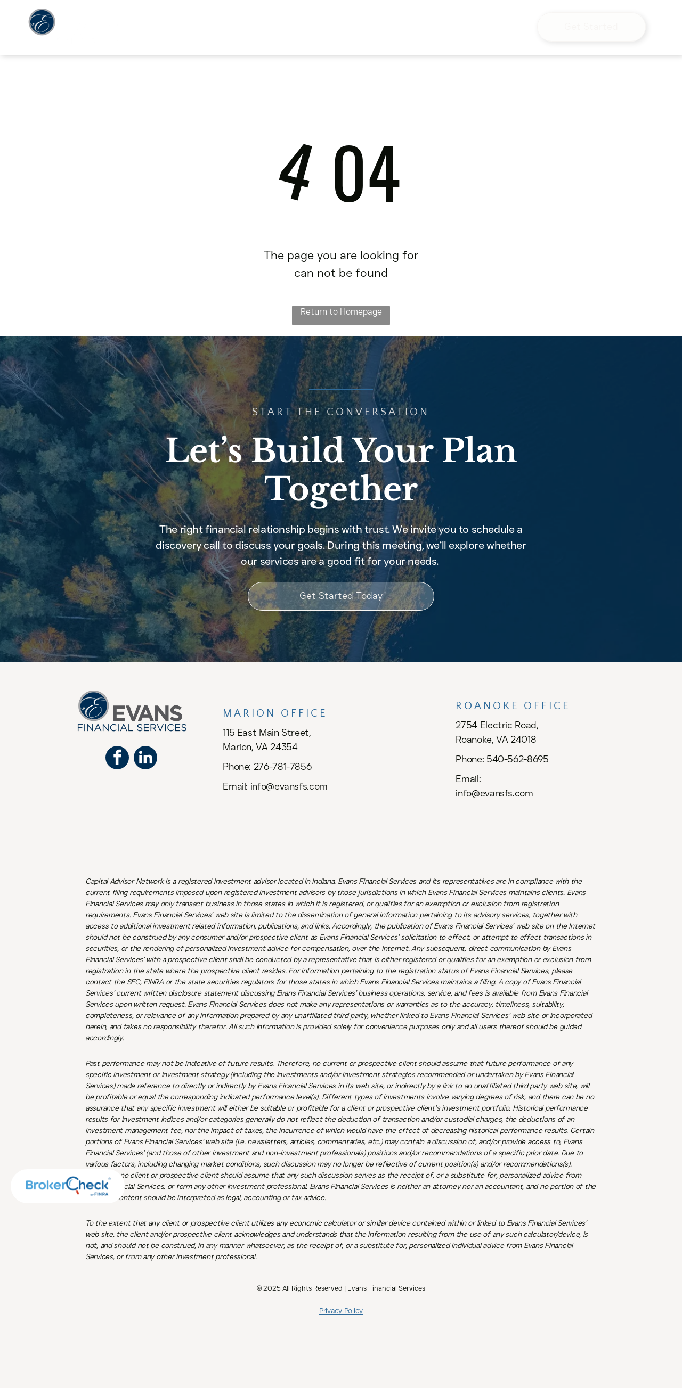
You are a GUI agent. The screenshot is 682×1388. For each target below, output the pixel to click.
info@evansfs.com (289, 786)
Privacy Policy (341, 1311)
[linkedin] (145, 759)
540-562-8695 (517, 759)
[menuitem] (188, 18)
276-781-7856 (283, 767)
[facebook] (117, 759)
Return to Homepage (341, 312)
